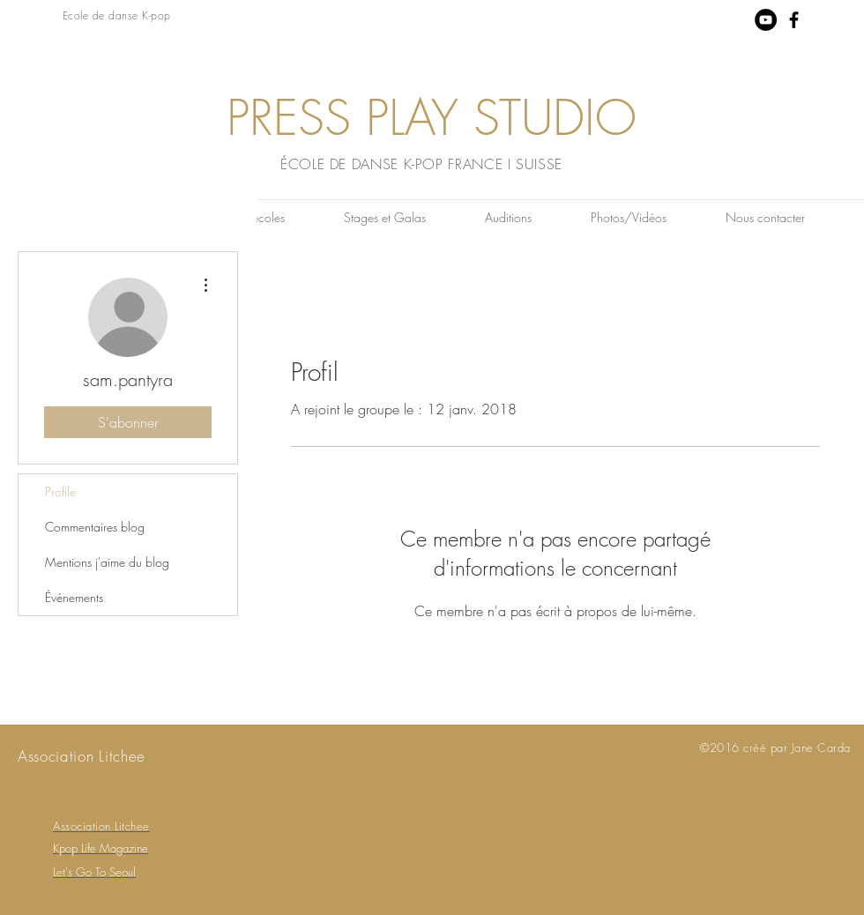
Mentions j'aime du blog (107, 562)
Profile (60, 491)
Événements (74, 597)
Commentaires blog (95, 526)
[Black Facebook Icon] (794, 20)
